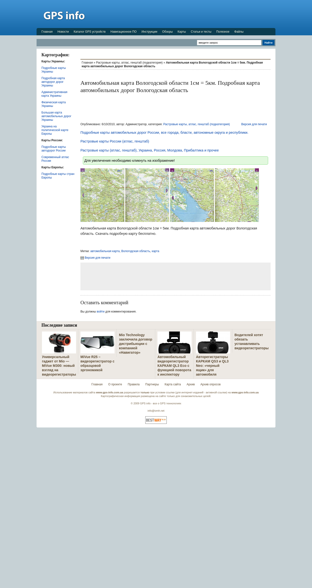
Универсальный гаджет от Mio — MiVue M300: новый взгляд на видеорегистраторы (59, 365)
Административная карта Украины (54, 93)
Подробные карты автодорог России (53, 148)
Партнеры (152, 384)
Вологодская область (135, 251)
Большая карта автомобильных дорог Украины (56, 116)
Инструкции (149, 31)
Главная (47, 31)
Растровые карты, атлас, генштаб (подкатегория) (129, 62)
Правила (134, 384)
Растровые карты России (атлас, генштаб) (114, 141)
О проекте (115, 384)
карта (155, 251)
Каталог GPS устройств (90, 31)
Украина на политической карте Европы (54, 130)
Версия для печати (254, 124)
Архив (190, 384)
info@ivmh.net (155, 410)
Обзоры (167, 31)
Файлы (239, 31)
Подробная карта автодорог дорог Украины (53, 81)
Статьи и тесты (201, 31)
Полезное (222, 31)
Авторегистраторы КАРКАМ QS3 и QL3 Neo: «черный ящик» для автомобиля (212, 365)
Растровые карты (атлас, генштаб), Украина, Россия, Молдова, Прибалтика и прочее (149, 150)
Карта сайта (173, 384)
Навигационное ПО (123, 31)
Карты (182, 31)
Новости (63, 31)
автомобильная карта (105, 251)
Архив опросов (210, 384)
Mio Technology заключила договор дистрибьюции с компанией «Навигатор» (135, 343)
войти (101, 311)
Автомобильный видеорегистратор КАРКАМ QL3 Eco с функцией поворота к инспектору (174, 365)
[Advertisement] (186, 14)
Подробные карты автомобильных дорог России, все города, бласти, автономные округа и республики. (164, 132)
